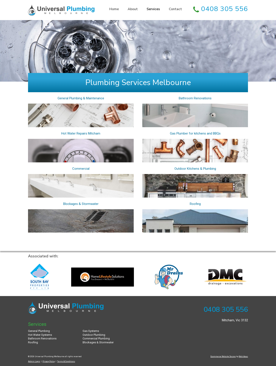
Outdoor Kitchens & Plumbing (195, 169)
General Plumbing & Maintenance (81, 98)
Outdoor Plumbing (94, 334)
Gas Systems (91, 331)
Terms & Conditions (66, 361)
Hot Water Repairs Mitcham (80, 133)
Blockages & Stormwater (81, 204)
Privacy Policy (48, 361)
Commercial (80, 169)
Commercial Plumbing (96, 338)
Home (114, 9)
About (133, 9)
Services (153, 9)
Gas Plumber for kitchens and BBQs (195, 133)
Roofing (195, 204)
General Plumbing (39, 331)
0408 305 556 (220, 8)
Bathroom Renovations (195, 98)
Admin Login (34, 361)
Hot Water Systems (40, 334)
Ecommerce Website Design (223, 356)
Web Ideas (243, 356)
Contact (175, 9)
